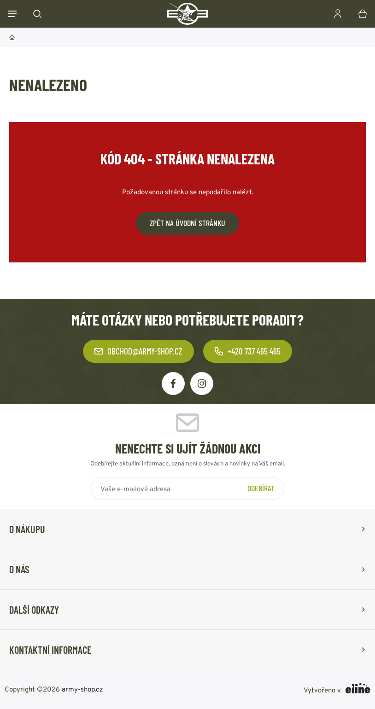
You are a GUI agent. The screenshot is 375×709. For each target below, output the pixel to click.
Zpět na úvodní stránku (187, 223)
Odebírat (261, 488)
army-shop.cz (82, 688)
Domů (12, 37)
